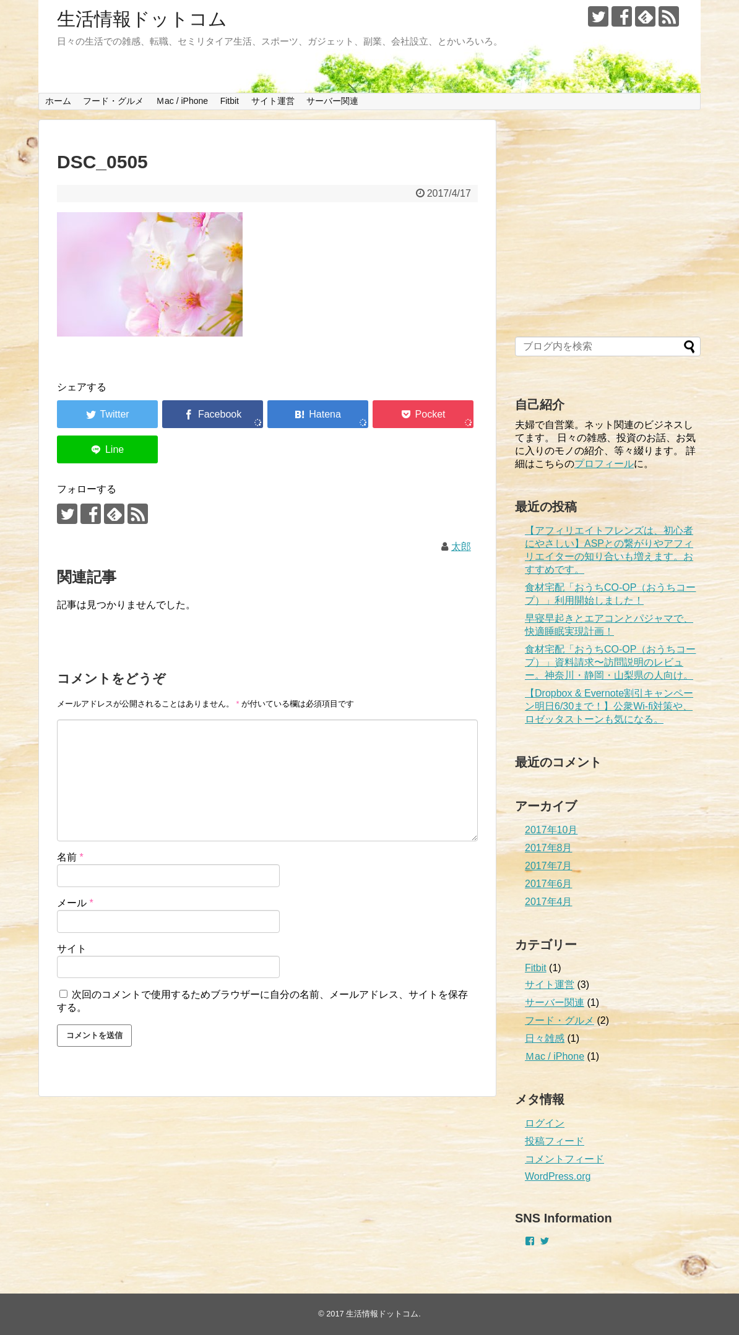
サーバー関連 (332, 101)
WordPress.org (557, 1176)
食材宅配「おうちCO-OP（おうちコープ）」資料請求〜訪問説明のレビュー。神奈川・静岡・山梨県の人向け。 (610, 662)
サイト (72, 948)
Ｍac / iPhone (182, 101)
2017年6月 (549, 883)
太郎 (461, 546)
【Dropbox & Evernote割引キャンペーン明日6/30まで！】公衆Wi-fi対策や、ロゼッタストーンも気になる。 (609, 706)
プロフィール (604, 463)
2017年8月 (549, 848)
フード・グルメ (113, 101)
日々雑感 (544, 1038)
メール (75, 903)
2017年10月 (551, 830)
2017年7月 (549, 866)
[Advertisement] (608, 229)
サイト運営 (273, 101)
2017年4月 (549, 901)
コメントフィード (564, 1159)
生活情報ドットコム (142, 19)
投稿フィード (554, 1141)
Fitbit (229, 101)
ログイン (544, 1123)
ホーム (58, 101)
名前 (70, 857)
